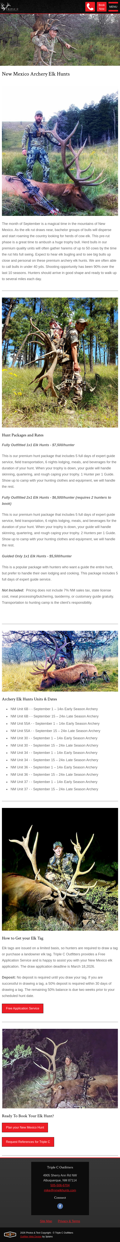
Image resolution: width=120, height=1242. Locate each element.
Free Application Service (22, 1008)
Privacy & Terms (69, 1221)
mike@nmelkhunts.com (60, 1190)
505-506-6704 (60, 1185)
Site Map (46, 1221)
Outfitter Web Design (31, 1236)
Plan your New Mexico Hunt (25, 1127)
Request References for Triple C (28, 1141)
